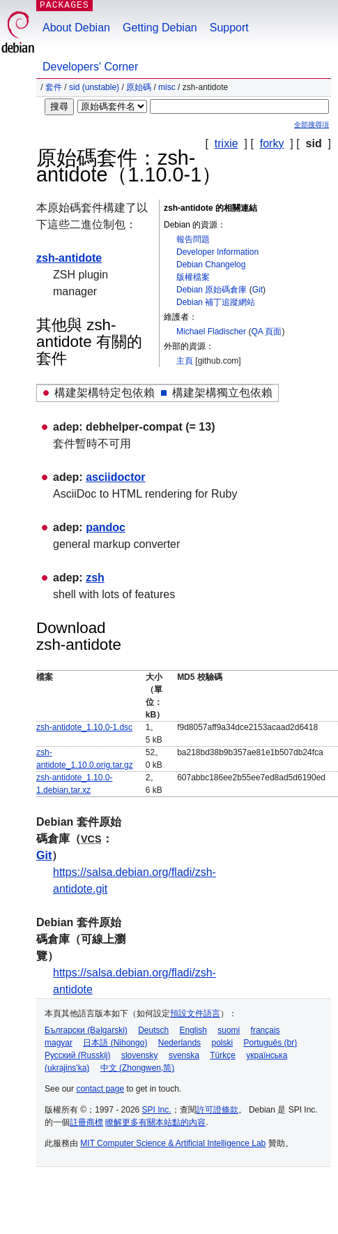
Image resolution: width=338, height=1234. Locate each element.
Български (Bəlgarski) (86, 1030)
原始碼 (138, 87)
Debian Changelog (210, 264)
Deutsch (153, 1030)
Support (229, 28)
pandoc (105, 527)
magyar (58, 1043)
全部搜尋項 (311, 124)
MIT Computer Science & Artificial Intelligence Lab (173, 1143)
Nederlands (179, 1043)
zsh (95, 577)
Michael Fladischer (211, 331)
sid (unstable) (94, 87)
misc (167, 87)
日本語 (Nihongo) (115, 1043)
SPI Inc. (156, 1110)
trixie (226, 143)
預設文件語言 (195, 1013)
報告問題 (193, 239)
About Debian (76, 28)
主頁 (184, 361)
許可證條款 (217, 1110)
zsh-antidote (69, 258)
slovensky (139, 1055)
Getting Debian (160, 28)
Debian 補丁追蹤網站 (215, 302)
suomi (228, 1030)
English (193, 1030)
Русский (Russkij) (78, 1055)
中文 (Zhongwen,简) (137, 1068)
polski (222, 1043)
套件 (53, 87)
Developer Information (217, 252)
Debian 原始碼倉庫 (211, 290)
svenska (184, 1055)
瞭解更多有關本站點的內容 (155, 1122)
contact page (100, 1089)
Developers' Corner (90, 67)
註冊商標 (86, 1122)
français (265, 1030)
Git (257, 290)
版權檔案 (193, 277)
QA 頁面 (266, 331)
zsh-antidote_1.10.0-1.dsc (84, 727)
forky (272, 143)
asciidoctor (115, 477)
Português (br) (270, 1043)
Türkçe (223, 1055)
